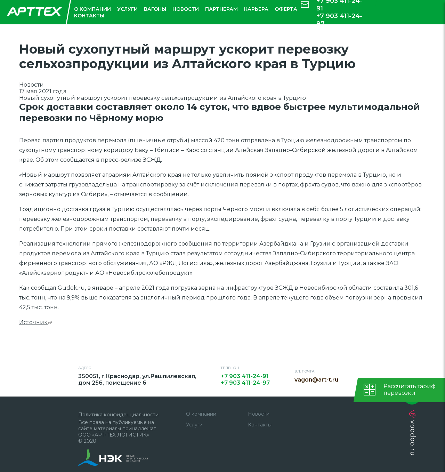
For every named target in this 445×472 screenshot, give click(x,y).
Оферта (286, 9)
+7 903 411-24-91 (245, 376)
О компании (92, 9)
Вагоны (155, 9)
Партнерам (221, 9)
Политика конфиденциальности (118, 414)
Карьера (256, 9)
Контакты (89, 16)
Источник (35, 322)
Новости (185, 9)
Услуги (127, 9)
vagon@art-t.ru (318, 379)
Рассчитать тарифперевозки (409, 389)
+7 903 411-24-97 (339, 19)
